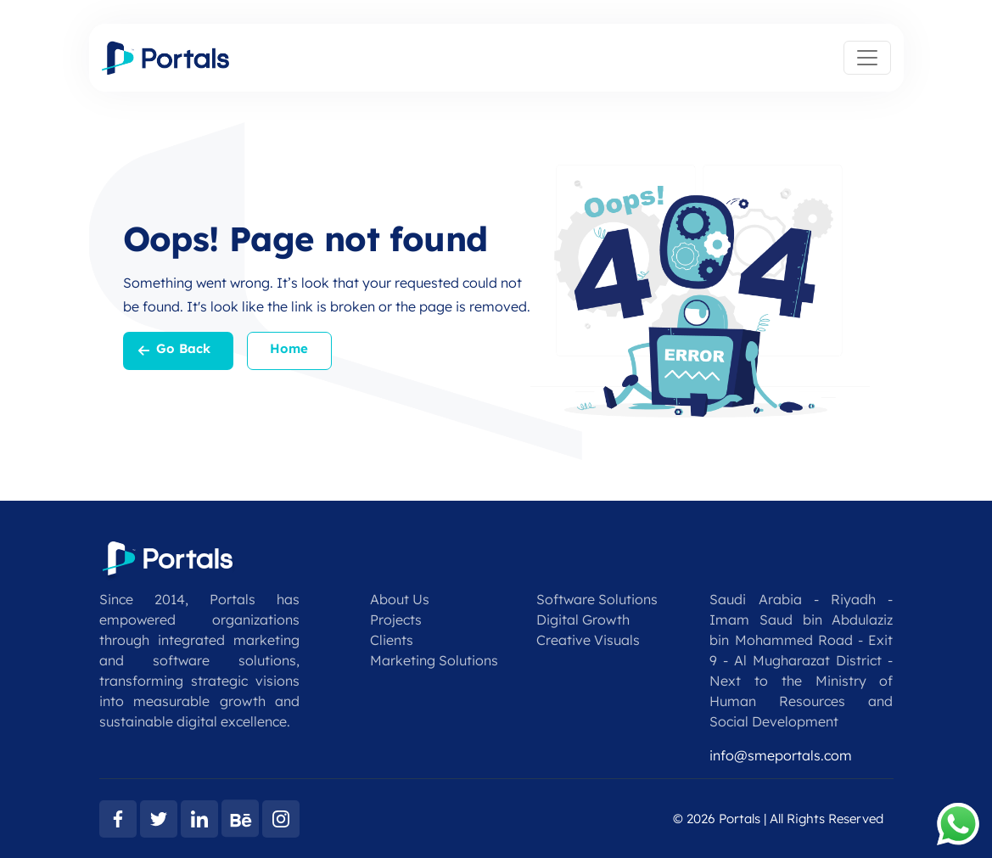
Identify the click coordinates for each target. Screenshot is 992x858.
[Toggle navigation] (867, 58)
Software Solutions (597, 599)
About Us (399, 599)
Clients (391, 639)
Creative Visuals (588, 639)
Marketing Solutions (434, 660)
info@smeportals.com (780, 755)
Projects (396, 619)
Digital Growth (583, 619)
